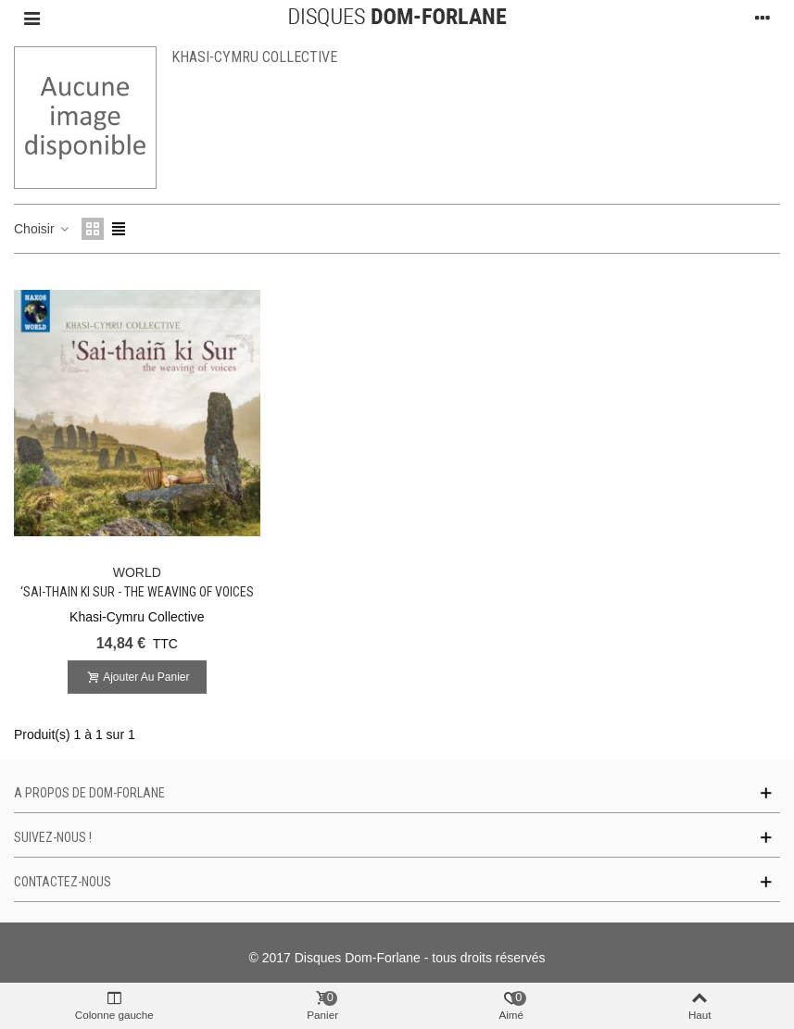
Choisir (42, 228)
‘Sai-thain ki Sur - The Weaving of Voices (137, 591)
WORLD (137, 572)
